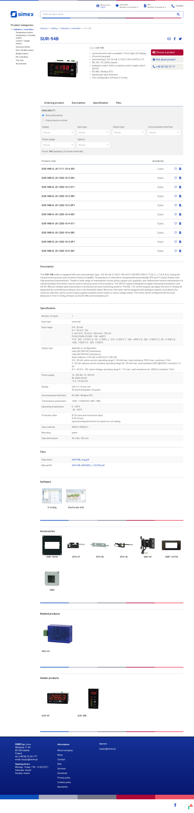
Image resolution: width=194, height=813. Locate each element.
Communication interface (160, 127)
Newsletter (62, 787)
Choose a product (163, 52)
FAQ (59, 764)
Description (78, 102)
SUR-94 (45, 716)
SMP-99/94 (52, 557)
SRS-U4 (45, 651)
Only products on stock (54, 120)
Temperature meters (24, 32)
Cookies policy (64, 782)
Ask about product (163, 59)
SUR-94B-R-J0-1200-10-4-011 (58, 223)
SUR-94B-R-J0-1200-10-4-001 (58, 214)
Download (62, 773)
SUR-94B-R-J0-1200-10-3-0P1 (58, 205)
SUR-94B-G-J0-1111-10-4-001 (58, 168)
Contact (61, 759)
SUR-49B (81, 716)
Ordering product (54, 102)
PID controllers (22, 57)
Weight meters (22, 54)
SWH (52, 590)
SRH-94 (147, 557)
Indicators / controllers (23, 29)
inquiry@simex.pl (29, 759)
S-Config (52, 507)
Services (61, 768)
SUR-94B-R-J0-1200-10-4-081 (58, 232)
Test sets (20, 60)
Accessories (21, 64)
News (60, 755)
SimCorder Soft (76, 507)
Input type (82, 127)
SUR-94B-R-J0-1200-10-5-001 (58, 250)
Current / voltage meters (23, 42)
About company (65, 750)
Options (81, 139)
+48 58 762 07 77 (163, 66)
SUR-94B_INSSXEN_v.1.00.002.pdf (88, 465)
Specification (100, 102)
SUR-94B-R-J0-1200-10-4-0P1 (58, 241)
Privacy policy (63, 778)
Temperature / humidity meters (25, 36)
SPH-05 (100, 557)
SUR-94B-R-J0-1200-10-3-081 (58, 196)
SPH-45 (124, 557)
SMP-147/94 (171, 557)
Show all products (52, 115)
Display (45, 127)
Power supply (48, 139)
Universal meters (23, 47)
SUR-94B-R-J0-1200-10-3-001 (58, 177)
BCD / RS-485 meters (24, 50)
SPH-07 (76, 557)
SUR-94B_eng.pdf (80, 459)
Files (118, 102)
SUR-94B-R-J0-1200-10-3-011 (58, 187)
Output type (118, 127)
